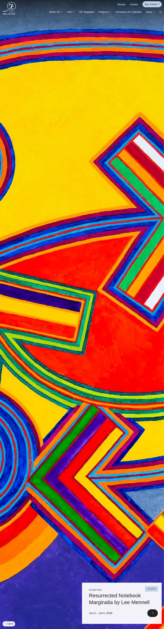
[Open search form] (160, 12)
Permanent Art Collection (128, 12)
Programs (105, 12)
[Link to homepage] (9, 8)
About (150, 12)
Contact (134, 4)
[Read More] (122, 603)
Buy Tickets (152, 4)
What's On (56, 12)
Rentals (121, 4)
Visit (70, 12)
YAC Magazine (86, 12)
